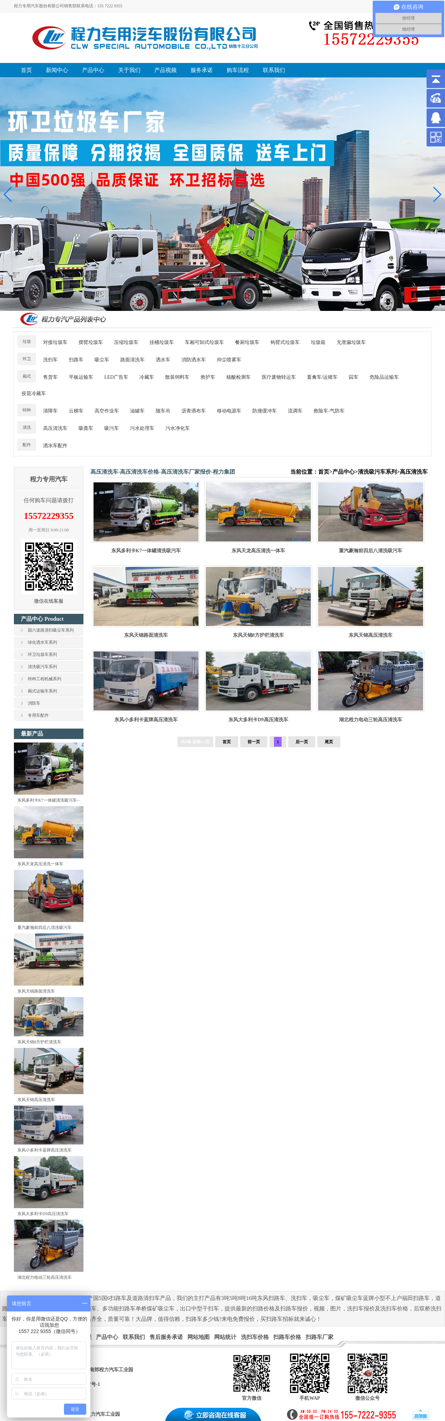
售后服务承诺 (166, 1337)
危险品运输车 (384, 377)
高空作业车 (107, 411)
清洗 (27, 427)
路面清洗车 (132, 359)
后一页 (302, 741)
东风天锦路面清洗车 (36, 991)
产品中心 (343, 472)
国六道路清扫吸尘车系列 (51, 630)
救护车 (208, 377)
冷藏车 (146, 377)
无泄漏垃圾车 (351, 342)
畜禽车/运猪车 (322, 377)
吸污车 (111, 428)
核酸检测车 (238, 377)
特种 (27, 410)
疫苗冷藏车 (34, 393)
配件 (27, 444)
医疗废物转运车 (279, 377)
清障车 (50, 411)
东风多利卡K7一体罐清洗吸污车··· (48, 800)
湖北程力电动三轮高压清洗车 (44, 1277)
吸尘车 (102, 359)
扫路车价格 (287, 1337)
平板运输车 (81, 377)
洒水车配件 (55, 445)
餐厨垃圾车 (247, 342)
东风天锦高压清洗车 (36, 1099)
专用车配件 (38, 715)
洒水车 (163, 359)
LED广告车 (116, 377)
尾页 (329, 741)
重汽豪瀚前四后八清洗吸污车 (44, 927)
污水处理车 (142, 428)
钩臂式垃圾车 (285, 342)
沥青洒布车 (193, 411)
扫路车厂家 (319, 1337)
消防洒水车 (193, 359)
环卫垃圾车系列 (42, 654)
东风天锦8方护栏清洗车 (39, 1041)
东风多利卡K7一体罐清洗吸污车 (146, 550)
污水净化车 (177, 428)
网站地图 (198, 1337)
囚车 (353, 377)
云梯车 (76, 411)
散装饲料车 (177, 377)
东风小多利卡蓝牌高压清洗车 (44, 1150)
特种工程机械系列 (44, 678)
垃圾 (27, 341)
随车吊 (163, 411)
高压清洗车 (55, 428)
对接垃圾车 (55, 342)
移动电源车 (229, 411)
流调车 (295, 411)
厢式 (27, 376)
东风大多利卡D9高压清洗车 (42, 1213)
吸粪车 (86, 428)
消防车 (34, 703)
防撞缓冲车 (264, 411)
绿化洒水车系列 (42, 642)
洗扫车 (50, 359)
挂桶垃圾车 (161, 342)
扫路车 (76, 359)
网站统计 (225, 1337)
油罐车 (137, 411)
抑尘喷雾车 (229, 359)
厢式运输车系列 (42, 691)
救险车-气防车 (329, 411)
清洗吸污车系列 (42, 666)
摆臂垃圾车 (91, 342)
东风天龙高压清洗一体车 (40, 863)
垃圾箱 (318, 342)
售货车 (50, 377)
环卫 (27, 358)
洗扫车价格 (255, 1337)
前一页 (254, 741)
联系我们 (134, 1337)
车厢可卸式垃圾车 (204, 342)
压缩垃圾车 (126, 342)
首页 (323, 472)
